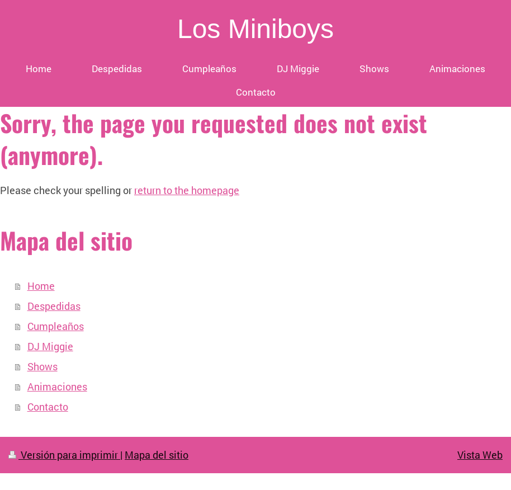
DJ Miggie (50, 346)
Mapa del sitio (156, 454)
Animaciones (57, 386)
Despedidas (54, 306)
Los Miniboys (255, 29)
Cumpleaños (55, 326)
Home (41, 286)
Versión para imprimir (64, 454)
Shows (42, 366)
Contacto (47, 406)
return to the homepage (186, 190)
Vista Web (480, 454)
